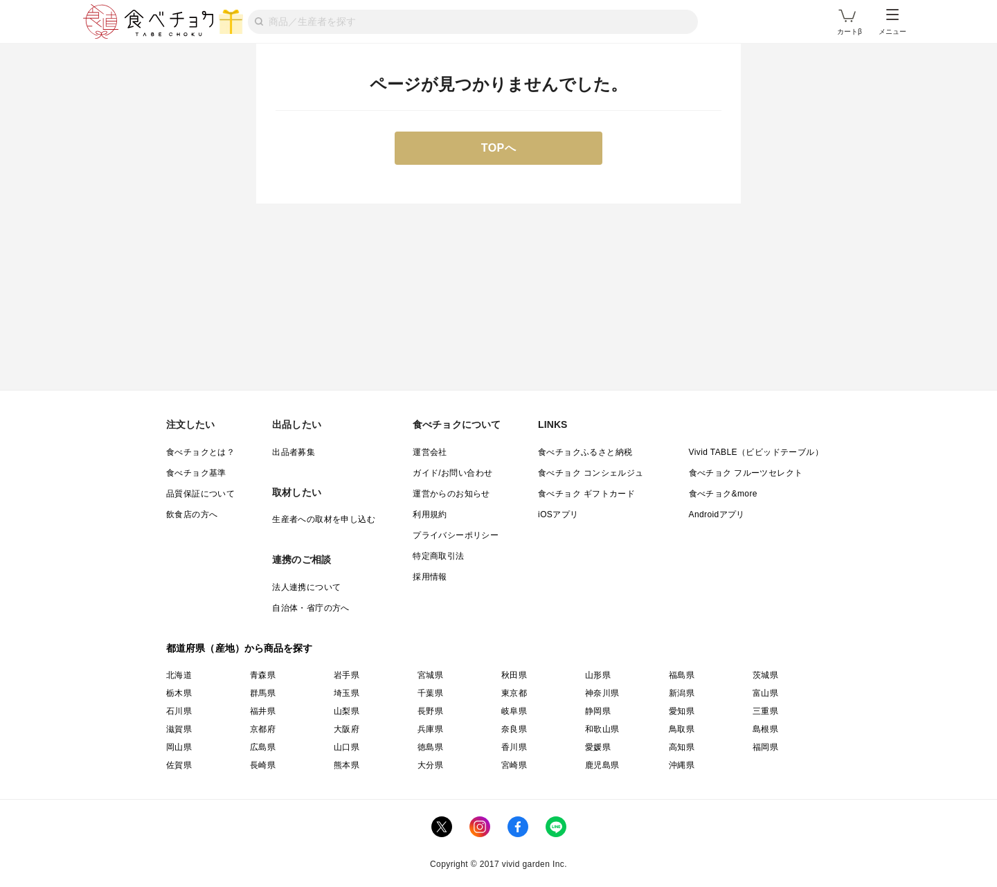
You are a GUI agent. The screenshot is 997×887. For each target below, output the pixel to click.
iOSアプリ (558, 514)
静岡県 (598, 711)
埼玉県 (346, 693)
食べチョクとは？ (200, 452)
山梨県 (346, 711)
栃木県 (179, 693)
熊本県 (346, 765)
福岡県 (765, 747)
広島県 (263, 747)
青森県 (263, 675)
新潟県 (681, 693)
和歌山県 (602, 729)
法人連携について (306, 587)
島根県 (765, 729)
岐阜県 (514, 711)
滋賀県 (179, 729)
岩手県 (346, 675)
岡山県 (179, 747)
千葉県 (430, 693)
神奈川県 (602, 693)
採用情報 (430, 577)
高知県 (681, 747)
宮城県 (430, 675)
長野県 (430, 711)
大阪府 (346, 729)
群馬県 (263, 693)
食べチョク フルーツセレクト (746, 473)
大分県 (430, 765)
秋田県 (514, 675)
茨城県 (765, 675)
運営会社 (430, 452)
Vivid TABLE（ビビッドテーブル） (756, 452)
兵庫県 (430, 729)
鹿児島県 (602, 765)
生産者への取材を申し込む (323, 519)
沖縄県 (681, 765)
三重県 (765, 711)
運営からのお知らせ (451, 494)
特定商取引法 (438, 556)
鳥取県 (681, 729)
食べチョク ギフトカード (586, 494)
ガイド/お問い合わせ (452, 473)
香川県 (514, 747)
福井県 (263, 711)
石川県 (179, 711)
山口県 (346, 747)
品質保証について (200, 494)
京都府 (263, 729)
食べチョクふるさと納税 (585, 452)
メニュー (892, 22)
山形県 (598, 675)
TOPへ (499, 148)
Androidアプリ (717, 514)
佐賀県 (179, 765)
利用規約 (430, 514)
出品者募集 (293, 452)
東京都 (514, 693)
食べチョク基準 (196, 473)
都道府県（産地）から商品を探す (239, 648)
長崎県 (263, 765)
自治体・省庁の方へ (311, 608)
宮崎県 (514, 765)
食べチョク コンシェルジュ (591, 473)
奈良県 (514, 729)
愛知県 (681, 711)
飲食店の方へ (191, 514)
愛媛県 (598, 747)
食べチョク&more (723, 494)
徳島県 (430, 747)
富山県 (765, 693)
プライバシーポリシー (455, 535)
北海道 (179, 675)
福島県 (681, 675)
